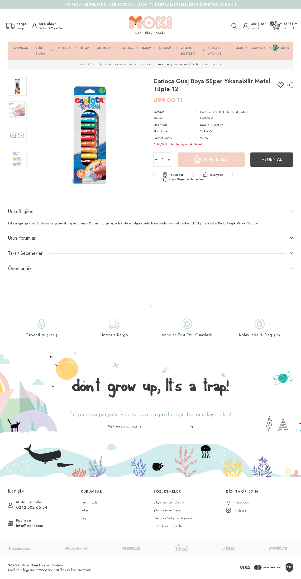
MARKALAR (259, 48)
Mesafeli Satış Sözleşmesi (172, 518)
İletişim (86, 510)
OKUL (244, 111)
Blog (84, 518)
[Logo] (150, 26)
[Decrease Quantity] (156, 159)
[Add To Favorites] (280, 85)
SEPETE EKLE (211, 159)
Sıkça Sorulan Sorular (169, 502)
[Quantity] (162, 159)
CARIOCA (206, 118)
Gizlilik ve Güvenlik (167, 526)
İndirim (284, 48)
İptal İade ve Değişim (169, 510)
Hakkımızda (89, 502)
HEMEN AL (272, 159)
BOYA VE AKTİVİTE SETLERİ (219, 111)
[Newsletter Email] (150, 428)
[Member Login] (255, 26)
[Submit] (191, 427)
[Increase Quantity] (169, 159)
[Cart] (284, 25)
